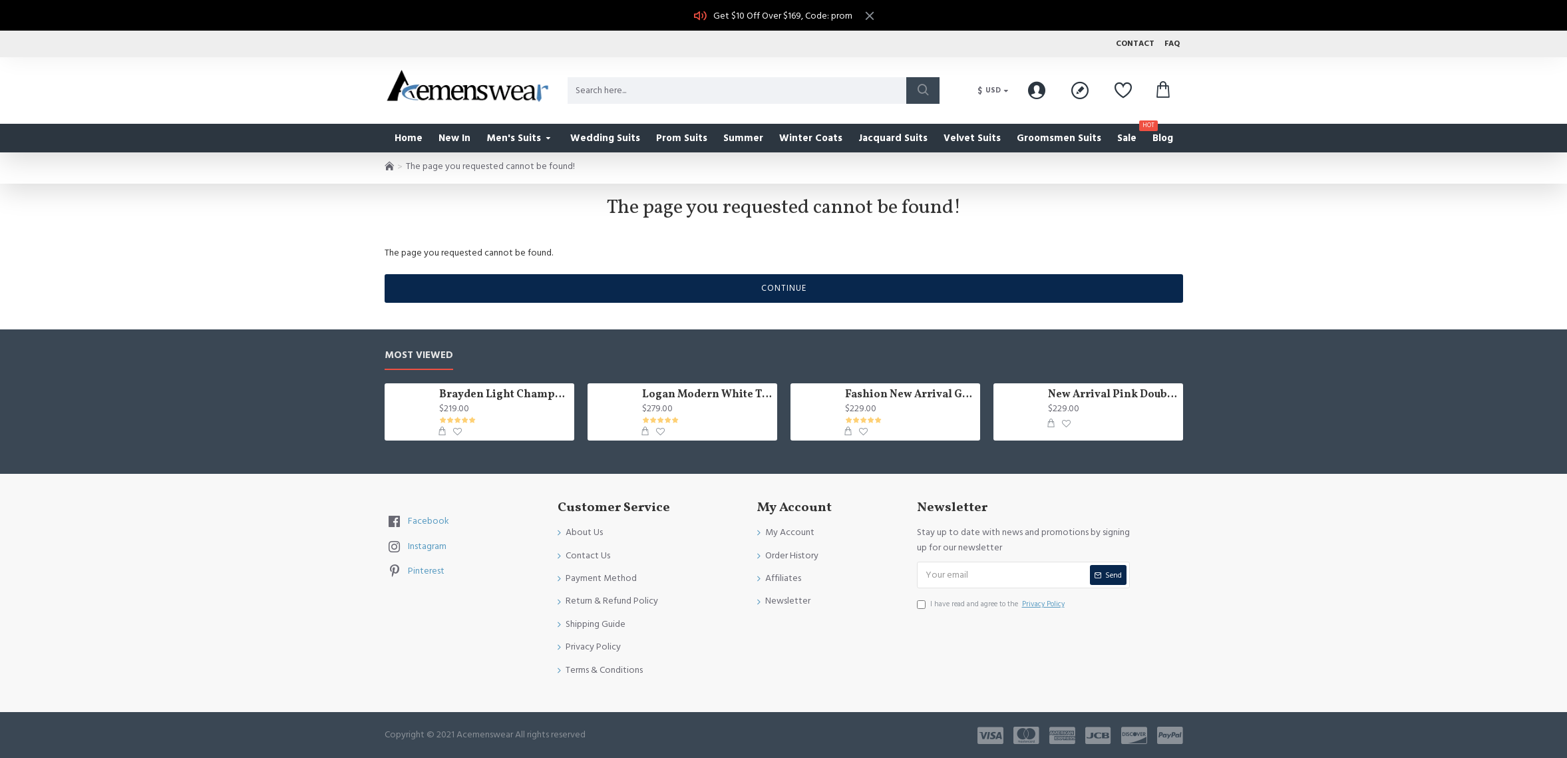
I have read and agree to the (992, 604)
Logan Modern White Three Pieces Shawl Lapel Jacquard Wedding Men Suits (707, 395)
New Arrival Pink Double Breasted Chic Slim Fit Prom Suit (1113, 395)
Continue (783, 288)
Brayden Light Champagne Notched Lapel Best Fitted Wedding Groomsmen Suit (504, 395)
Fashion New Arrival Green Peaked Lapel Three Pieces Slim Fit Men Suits (910, 395)
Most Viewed (419, 355)
